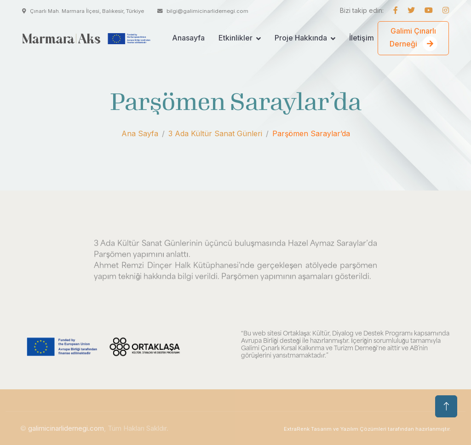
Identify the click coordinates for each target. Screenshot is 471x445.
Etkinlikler (235, 37)
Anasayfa (188, 37)
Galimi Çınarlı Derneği (413, 38)
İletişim (361, 37)
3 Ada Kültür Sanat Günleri (215, 133)
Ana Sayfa (139, 133)
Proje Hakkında (301, 37)
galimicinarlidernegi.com (66, 428)
